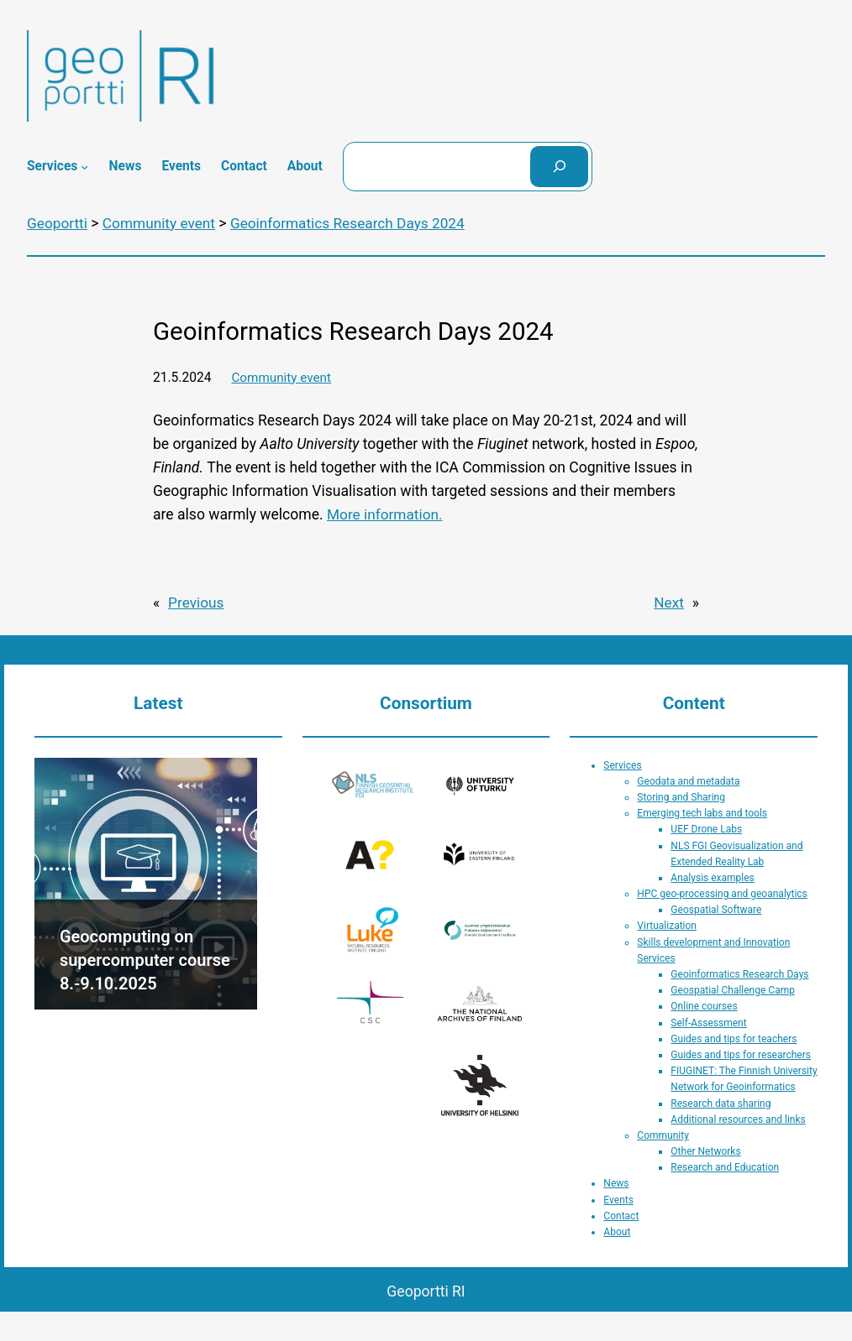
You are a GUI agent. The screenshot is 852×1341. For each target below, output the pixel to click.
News (615, 1182)
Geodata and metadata (688, 779)
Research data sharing (720, 1102)
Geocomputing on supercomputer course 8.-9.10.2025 (145, 958)
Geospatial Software (716, 909)
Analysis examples (712, 877)
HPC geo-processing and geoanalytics (722, 893)
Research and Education (725, 1166)
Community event (282, 376)
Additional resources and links (738, 1118)
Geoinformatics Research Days (739, 973)
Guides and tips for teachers (734, 1037)
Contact (621, 1214)
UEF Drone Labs (706, 828)
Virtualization (667, 925)
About (616, 1231)
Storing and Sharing (681, 796)
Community (662, 1134)
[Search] (559, 166)
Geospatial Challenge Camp (733, 989)
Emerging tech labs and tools (702, 812)
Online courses (704, 1005)
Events (618, 1198)
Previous (196, 601)
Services (622, 764)
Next (669, 601)
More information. (385, 514)
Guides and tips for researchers (741, 1054)
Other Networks (705, 1150)
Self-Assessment (708, 1021)
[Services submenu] (84, 166)
